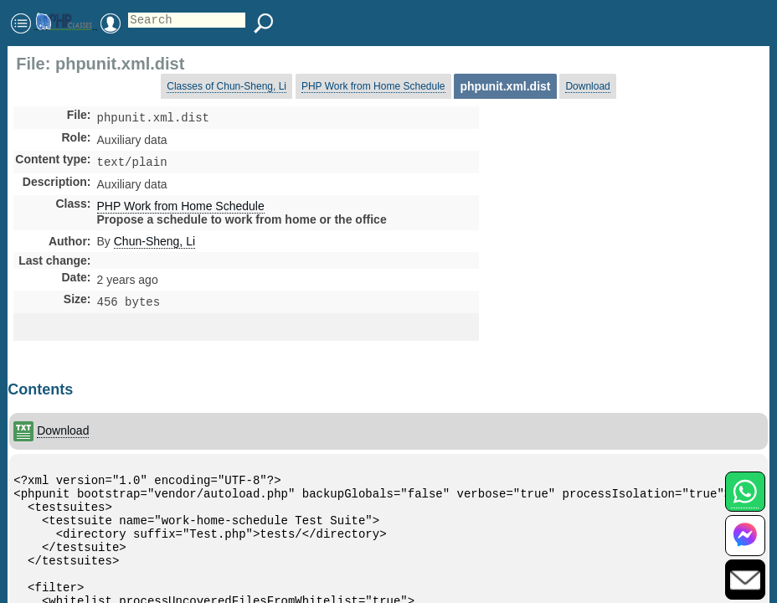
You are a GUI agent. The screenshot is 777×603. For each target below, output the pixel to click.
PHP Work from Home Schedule (373, 86)
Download (587, 86)
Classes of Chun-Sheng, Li (226, 86)
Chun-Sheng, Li (154, 244)
